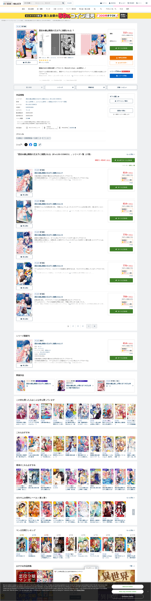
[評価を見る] (45, 61)
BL (95, 9)
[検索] (63, 3)
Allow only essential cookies (127, 591)
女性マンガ (37, 138)
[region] (75, 591)
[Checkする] (35, 57)
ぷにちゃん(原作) (41, 101)
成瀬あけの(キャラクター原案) (57, 101)
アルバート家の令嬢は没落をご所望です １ (95, 423)
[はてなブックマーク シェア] (35, 144)
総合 (23, 9)
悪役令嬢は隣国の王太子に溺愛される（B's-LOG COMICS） (44, 99)
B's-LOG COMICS (31, 104)
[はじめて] (122, 3)
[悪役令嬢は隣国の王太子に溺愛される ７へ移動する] (62, 20)
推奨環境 (73, 127)
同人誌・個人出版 (84, 9)
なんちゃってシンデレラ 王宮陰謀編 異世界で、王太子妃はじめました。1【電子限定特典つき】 (132, 423)
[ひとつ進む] (88, 326)
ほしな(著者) (29, 101)
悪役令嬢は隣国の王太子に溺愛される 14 (48, 266)
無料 (127, 9)
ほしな (44, 57)
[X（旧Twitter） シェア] (26, 144)
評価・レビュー (122, 87)
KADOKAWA (30, 107)
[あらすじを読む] (72, 74)
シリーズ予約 (115, 71)
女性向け (19, 138)
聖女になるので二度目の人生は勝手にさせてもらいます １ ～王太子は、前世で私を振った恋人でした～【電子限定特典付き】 (107, 423)
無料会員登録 (121, 58)
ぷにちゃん (53, 57)
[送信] (63, 3)
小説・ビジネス (58, 9)
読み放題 (31, 9)
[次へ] (40, 44)
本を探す (69, 3)
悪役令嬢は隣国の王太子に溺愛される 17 (48, 173)
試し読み (27, 62)
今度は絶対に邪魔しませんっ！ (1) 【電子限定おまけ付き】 (21, 423)
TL (101, 9)
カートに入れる (121, 48)
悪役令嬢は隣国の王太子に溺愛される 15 (48, 235)
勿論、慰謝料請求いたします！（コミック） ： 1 (83, 423)
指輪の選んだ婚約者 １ (120, 423)
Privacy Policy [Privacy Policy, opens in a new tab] (80, 590)
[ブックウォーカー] (12, 3)
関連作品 (96, 87)
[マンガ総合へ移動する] (20, 20)
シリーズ (65, 87)
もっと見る (131, 154)
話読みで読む (121, 110)
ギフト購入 (114, 96)
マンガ (48, 9)
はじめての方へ (121, 63)
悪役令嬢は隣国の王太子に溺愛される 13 (48, 297)
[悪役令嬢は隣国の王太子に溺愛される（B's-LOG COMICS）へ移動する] (38, 20)
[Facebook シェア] (31, 144)
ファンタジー (46, 138)
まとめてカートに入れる (123, 160)
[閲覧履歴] (131, 3)
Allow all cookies (127, 586)
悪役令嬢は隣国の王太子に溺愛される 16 (48, 204)
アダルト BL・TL (111, 9)
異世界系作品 (28, 138)
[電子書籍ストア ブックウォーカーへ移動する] (9, 20)
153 (28, 118)
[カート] (139, 3)
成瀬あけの (70, 57)
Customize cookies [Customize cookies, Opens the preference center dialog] (127, 596)
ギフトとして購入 (121, 101)
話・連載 (39, 9)
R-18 (121, 9)
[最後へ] (94, 326)
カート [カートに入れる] (121, 187)
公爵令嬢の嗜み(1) (45, 422)
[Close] (148, 591)
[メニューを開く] (146, 3)
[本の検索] (28, 3)
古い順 (124, 165)
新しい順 (132, 165)
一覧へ (132, 566)
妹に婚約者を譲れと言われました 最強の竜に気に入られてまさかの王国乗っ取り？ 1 (70, 423)
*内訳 (131, 43)
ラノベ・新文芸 (71, 9)
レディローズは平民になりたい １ (34, 423)
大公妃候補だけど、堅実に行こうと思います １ (58, 423)
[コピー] (40, 144)
